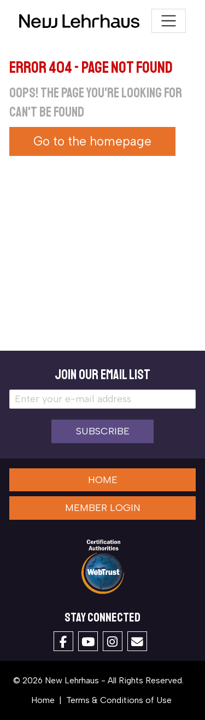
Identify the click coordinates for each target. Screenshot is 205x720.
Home (103, 480)
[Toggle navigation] (168, 21)
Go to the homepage (92, 141)
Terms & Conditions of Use (119, 700)
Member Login (102, 508)
